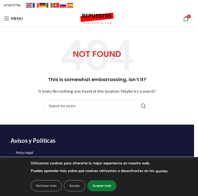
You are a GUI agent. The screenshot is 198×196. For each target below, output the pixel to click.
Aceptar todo (102, 186)
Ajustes (74, 186)
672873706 (12, 5)
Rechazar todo (46, 186)
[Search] (97, 106)
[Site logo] (97, 18)
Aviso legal (24, 152)
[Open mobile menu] (13, 18)
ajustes (161, 171)
